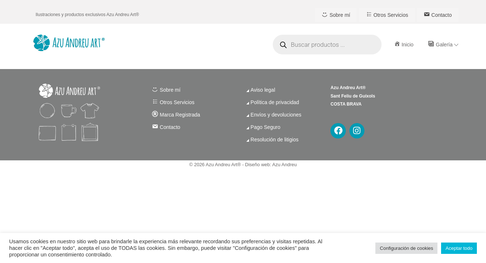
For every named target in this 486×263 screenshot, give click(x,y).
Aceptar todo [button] (458, 248)
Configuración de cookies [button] (406, 248)
